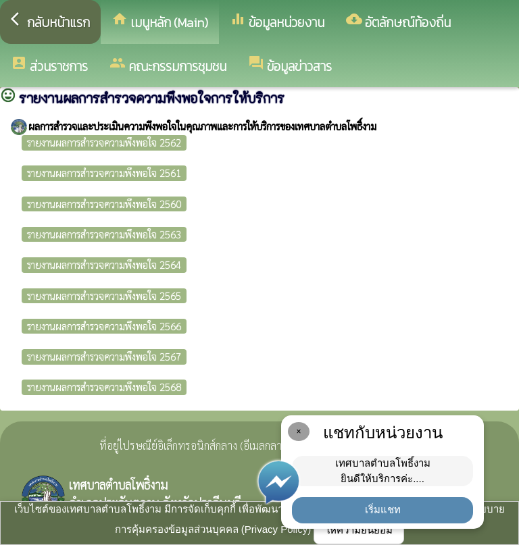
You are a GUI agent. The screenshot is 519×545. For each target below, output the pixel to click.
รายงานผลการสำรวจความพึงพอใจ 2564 (104, 264)
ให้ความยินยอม (359, 530)
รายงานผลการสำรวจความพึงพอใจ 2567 (104, 356)
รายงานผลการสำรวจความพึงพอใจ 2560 (104, 203)
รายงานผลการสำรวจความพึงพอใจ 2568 (104, 386)
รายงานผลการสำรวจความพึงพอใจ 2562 (104, 142)
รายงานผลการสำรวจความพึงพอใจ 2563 (104, 234)
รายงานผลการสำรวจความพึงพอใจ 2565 (104, 295)
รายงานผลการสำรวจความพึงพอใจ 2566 (104, 325)
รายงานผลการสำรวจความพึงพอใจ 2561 (104, 172)
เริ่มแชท (383, 509)
